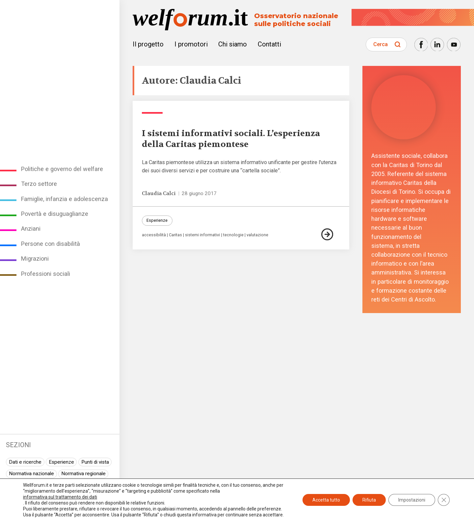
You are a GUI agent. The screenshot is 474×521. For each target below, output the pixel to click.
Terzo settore (39, 183)
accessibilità (154, 235)
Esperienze (61, 462)
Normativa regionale (83, 474)
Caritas (175, 235)
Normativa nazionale (31, 474)
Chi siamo (232, 44)
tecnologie (233, 235)
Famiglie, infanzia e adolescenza (64, 198)
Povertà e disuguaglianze (54, 213)
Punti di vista (95, 462)
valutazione (257, 235)
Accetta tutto (326, 500)
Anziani (30, 228)
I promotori (191, 44)
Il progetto (148, 44)
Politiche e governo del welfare (62, 168)
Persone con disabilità (50, 243)
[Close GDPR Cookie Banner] (444, 500)
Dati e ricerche (25, 462)
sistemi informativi (202, 235)
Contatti (269, 44)
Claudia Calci (158, 193)
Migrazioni (35, 258)
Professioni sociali (45, 273)
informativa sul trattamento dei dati (60, 497)
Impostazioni (411, 500)
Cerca (380, 44)
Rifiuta (369, 500)
